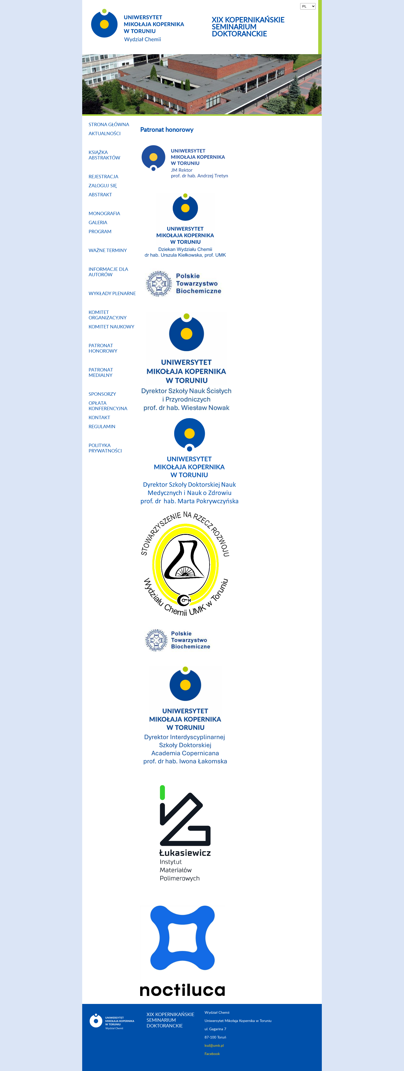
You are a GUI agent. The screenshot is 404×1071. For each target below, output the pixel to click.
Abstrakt (100, 195)
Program (100, 232)
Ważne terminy (108, 250)
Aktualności (105, 134)
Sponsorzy (102, 394)
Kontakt (99, 418)
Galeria (98, 223)
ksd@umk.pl (214, 1046)
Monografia (104, 214)
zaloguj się (103, 186)
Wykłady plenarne (112, 293)
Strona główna (109, 125)
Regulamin (102, 427)
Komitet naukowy (111, 327)
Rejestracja (103, 177)
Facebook (212, 1054)
